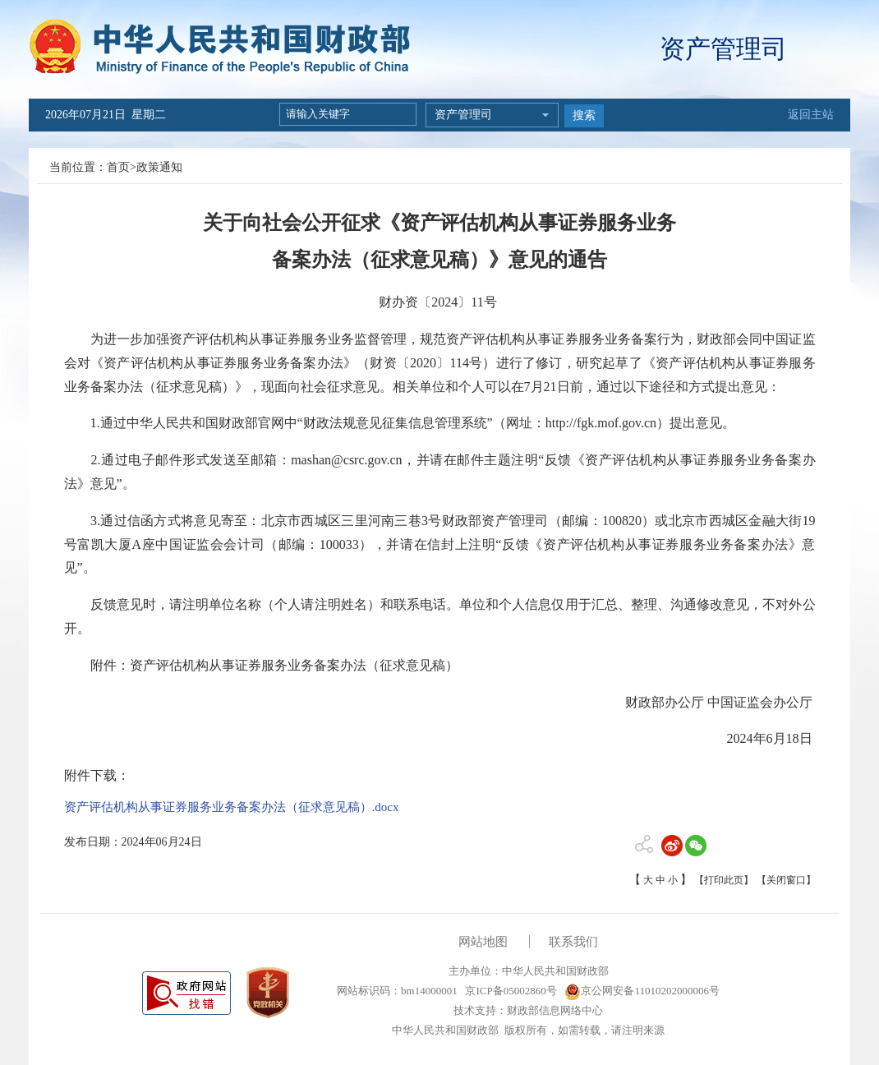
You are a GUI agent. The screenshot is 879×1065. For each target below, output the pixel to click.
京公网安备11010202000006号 (642, 990)
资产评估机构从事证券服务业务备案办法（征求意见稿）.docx (231, 807)
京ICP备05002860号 (509, 990)
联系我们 (573, 941)
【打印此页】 (723, 880)
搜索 (584, 115)
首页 (118, 167)
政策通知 (159, 167)
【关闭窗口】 (786, 880)
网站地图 (483, 941)
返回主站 (811, 114)
